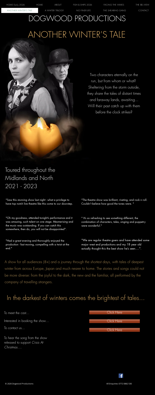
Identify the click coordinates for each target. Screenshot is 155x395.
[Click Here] (114, 312)
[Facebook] (121, 375)
